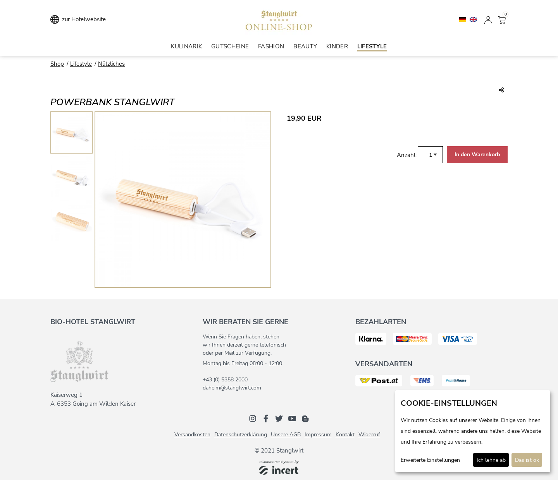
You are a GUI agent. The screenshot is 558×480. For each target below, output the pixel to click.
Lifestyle (372, 46)
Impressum (318, 434)
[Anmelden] (488, 19)
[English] (473, 19)
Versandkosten (192, 434)
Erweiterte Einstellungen (430, 460)
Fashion (271, 46)
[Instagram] (253, 418)
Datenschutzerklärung (240, 434)
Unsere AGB (286, 434)
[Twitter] (279, 418)
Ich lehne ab (491, 460)
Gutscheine (230, 46)
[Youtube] (292, 418)
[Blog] (305, 418)
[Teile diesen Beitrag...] (501, 90)
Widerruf (369, 434)
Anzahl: (407, 155)
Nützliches (111, 64)
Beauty (305, 46)
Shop (57, 64)
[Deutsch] (463, 19)
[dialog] (472, 431)
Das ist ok (527, 460)
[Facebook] (266, 418)
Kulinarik (186, 46)
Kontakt (345, 434)
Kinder (337, 46)
